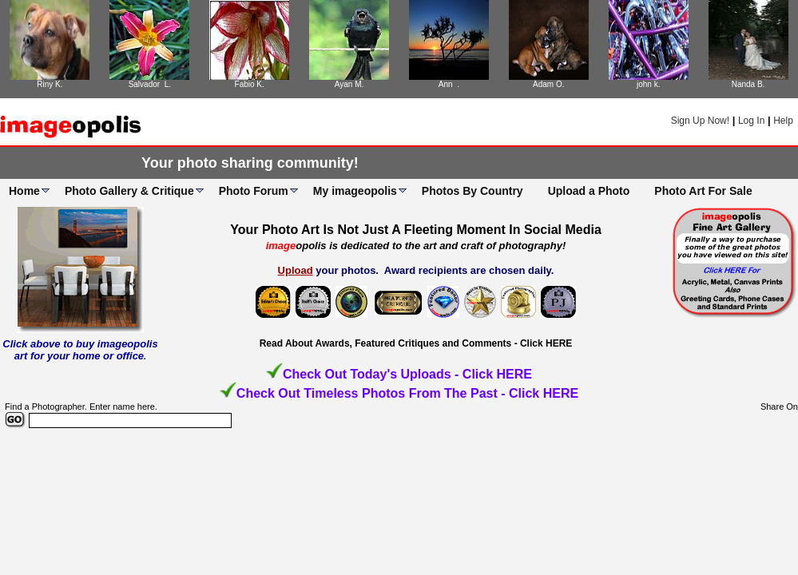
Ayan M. (349, 84)
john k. (648, 84)
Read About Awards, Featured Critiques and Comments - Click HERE (416, 343)
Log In (751, 120)
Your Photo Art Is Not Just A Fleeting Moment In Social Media (415, 229)
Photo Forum (253, 190)
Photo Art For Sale (703, 190)
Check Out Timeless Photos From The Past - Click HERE (407, 393)
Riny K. (49, 84)
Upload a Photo (589, 190)
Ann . (449, 84)
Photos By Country (472, 190)
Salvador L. (150, 84)
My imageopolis (355, 190)
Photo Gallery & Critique (129, 190)
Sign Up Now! (700, 120)
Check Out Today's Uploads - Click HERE (407, 374)
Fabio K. (249, 84)
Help (783, 120)
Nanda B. (748, 84)
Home (24, 190)
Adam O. (548, 84)
